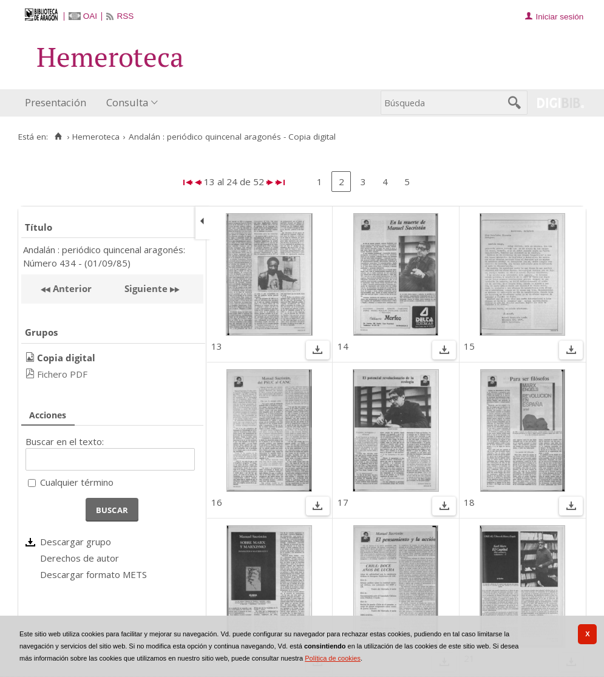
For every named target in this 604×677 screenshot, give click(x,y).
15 (469, 346)
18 (469, 502)
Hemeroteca (96, 136)
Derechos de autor (79, 558)
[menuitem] (58, 103)
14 (343, 346)
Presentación (55, 102)
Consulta (127, 102)
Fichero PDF (62, 374)
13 (216, 346)
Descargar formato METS (93, 574)
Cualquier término (77, 482)
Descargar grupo (75, 542)
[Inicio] (58, 136)
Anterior (71, 288)
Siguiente (146, 288)
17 (343, 502)
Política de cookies (333, 658)
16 (216, 502)
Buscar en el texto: (64, 441)
